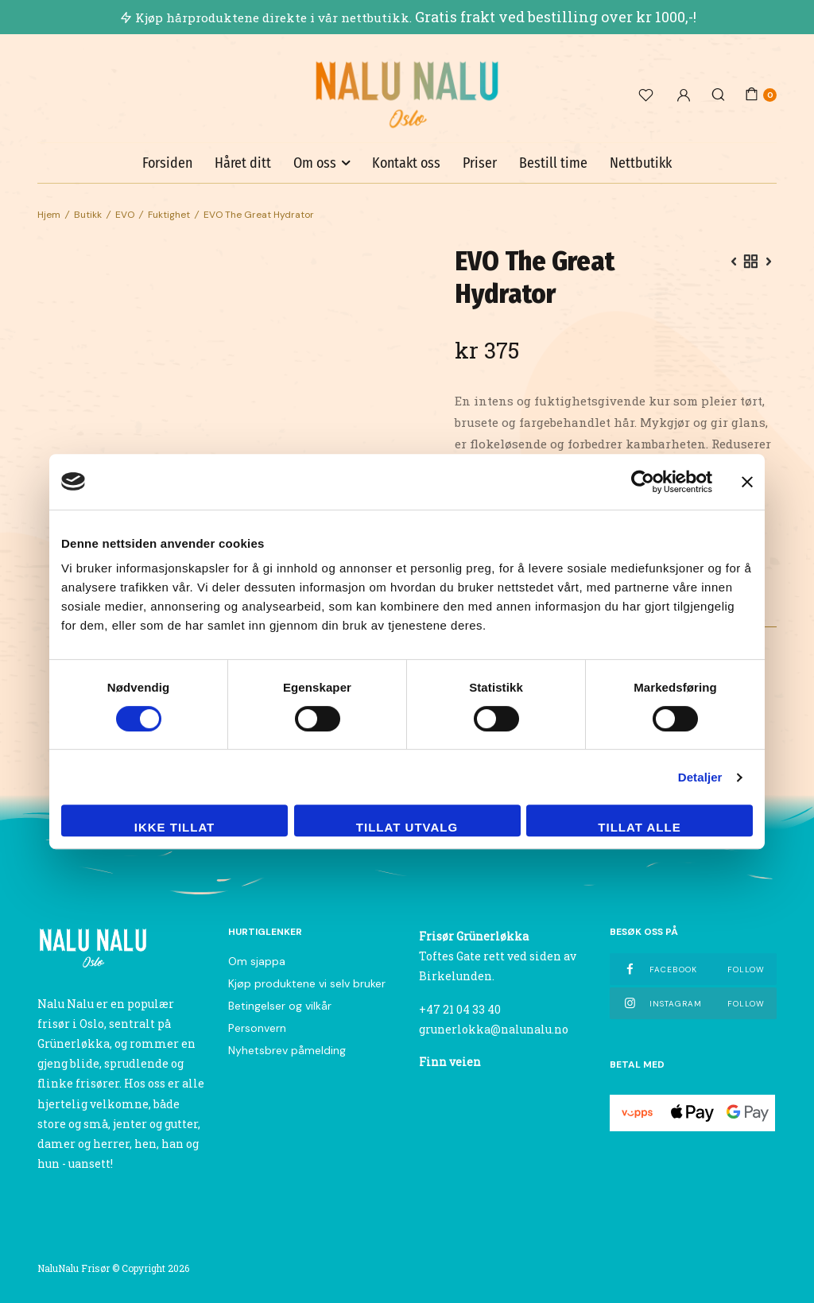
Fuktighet (169, 214)
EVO (124, 214)
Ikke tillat (174, 827)
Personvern (257, 1028)
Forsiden (167, 163)
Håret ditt (243, 163)
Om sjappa (256, 961)
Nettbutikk (641, 163)
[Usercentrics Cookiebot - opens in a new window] (642, 482)
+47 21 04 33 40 (460, 1009)
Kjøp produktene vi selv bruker (307, 983)
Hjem (48, 214)
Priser (480, 163)
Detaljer (700, 777)
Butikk (88, 214)
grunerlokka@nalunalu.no (493, 1029)
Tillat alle (639, 827)
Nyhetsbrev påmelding (287, 1050)
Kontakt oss (406, 163)
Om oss (314, 163)
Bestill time (553, 163)
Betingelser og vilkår (279, 1006)
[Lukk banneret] (747, 482)
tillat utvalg (407, 827)
